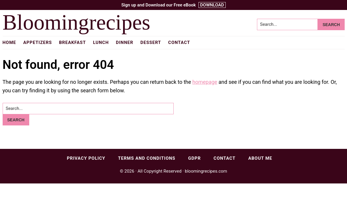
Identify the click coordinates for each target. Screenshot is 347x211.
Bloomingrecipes (77, 22)
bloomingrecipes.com (206, 171)
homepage (204, 82)
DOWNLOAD (212, 5)
